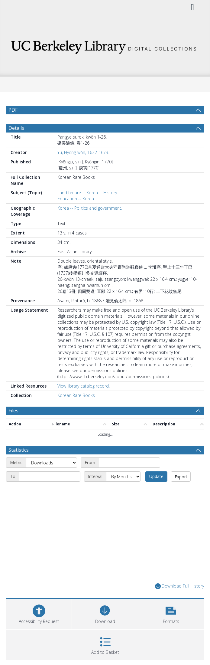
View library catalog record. (83, 386)
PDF (13, 109)
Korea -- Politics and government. (89, 208)
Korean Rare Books (76, 395)
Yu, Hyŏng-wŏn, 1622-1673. (83, 152)
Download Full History (179, 586)
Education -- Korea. (76, 198)
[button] (171, 613)
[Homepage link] (105, 45)
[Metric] (51, 462)
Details (16, 128)
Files (13, 410)
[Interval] (123, 476)
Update (156, 476)
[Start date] (129, 462)
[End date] (49, 476)
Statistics (18, 450)
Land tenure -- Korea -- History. (87, 192)
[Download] (105, 613)
